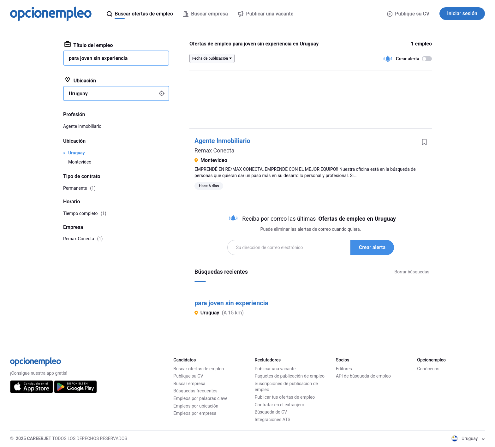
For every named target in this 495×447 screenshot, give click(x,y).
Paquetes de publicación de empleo (290, 375)
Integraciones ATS (272, 419)
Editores (344, 368)
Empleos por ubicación (195, 405)
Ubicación (80, 80)
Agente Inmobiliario (222, 141)
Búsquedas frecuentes (195, 390)
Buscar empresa (189, 383)
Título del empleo (88, 44)
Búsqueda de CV (271, 411)
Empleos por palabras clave (200, 398)
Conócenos (428, 368)
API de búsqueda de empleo (363, 375)
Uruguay (76, 152)
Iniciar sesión (462, 13)
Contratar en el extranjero (279, 404)
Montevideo (79, 161)
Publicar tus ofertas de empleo (285, 397)
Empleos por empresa (194, 413)
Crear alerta (372, 247)
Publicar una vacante (275, 368)
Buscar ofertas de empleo (198, 368)
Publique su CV (408, 14)
